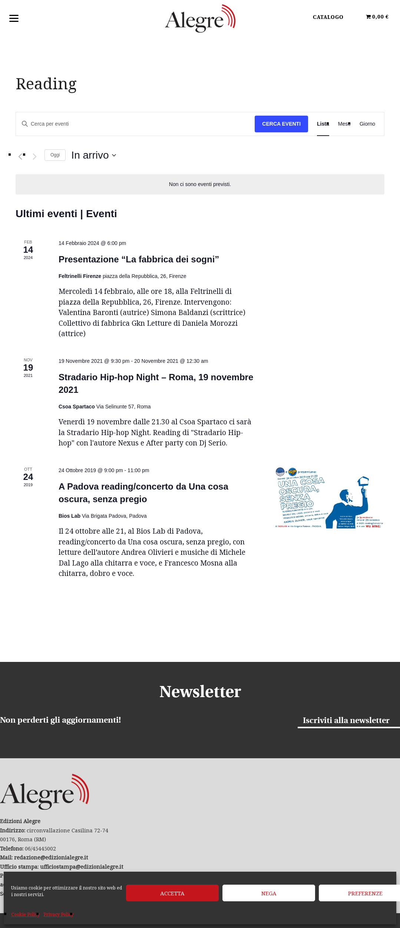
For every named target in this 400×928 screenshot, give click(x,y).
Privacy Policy (58, 914)
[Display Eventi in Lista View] (323, 124)
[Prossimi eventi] (34, 156)
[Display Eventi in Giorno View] (367, 124)
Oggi (55, 155)
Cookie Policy (25, 914)
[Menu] (14, 17)
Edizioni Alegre (200, 18)
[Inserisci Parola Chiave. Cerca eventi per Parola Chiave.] (135, 124)
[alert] (200, 184)
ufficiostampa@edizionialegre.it (81, 866)
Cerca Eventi (281, 124)
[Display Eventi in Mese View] (344, 124)
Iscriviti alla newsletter (346, 721)
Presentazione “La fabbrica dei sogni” (139, 259)
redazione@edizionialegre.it (51, 857)
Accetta (172, 893)
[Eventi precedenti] (20, 156)
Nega (269, 893)
